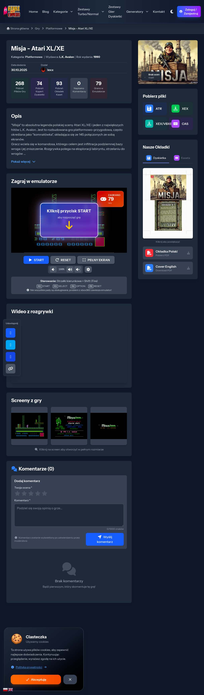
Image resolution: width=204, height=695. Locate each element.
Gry (37, 28)
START (36, 260)
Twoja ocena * (23, 487)
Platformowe (54, 28)
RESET (63, 260)
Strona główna (17, 28)
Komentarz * (22, 500)
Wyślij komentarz (105, 539)
